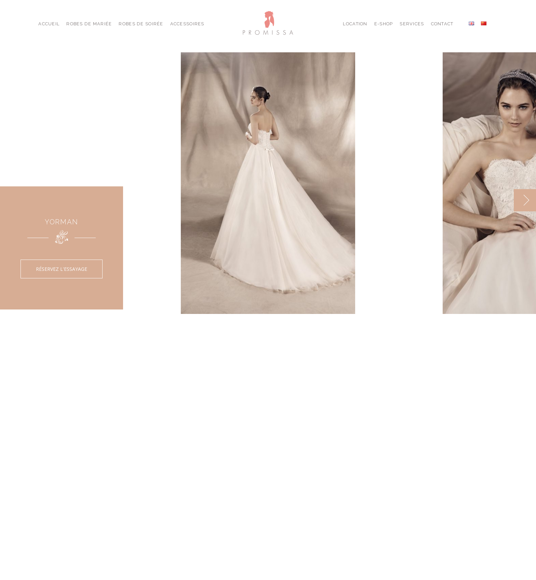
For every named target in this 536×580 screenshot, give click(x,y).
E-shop (383, 23)
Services (412, 23)
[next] (525, 200)
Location (355, 23)
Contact (442, 23)
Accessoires (187, 23)
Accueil (48, 23)
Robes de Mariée (89, 23)
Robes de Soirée (141, 23)
